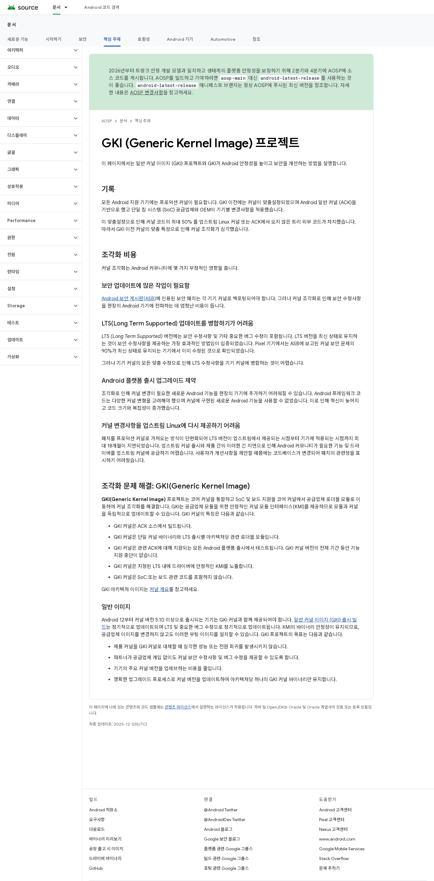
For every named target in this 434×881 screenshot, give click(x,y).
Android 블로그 (218, 829)
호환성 (144, 39)
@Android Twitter (221, 810)
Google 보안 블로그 (222, 839)
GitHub (96, 868)
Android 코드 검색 (101, 7)
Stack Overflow (334, 858)
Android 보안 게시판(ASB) (129, 299)
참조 (257, 39)
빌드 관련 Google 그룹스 (226, 858)
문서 (11, 24)
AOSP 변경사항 (146, 93)
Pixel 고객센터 (331, 819)
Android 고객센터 (335, 810)
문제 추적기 (329, 868)
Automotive (223, 39)
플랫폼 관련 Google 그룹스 (228, 848)
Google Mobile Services (341, 848)
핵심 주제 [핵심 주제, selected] (112, 39)
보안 (83, 39)
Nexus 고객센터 (333, 829)
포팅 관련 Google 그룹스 (226, 868)
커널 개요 (159, 590)
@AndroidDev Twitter (224, 819)
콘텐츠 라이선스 (178, 707)
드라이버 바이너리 (105, 858)
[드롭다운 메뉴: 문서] (68, 7)
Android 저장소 (103, 810)
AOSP (107, 121)
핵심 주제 (142, 121)
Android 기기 (180, 39)
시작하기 (54, 39)
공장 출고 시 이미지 (106, 848)
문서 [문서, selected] (57, 7)
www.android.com (337, 839)
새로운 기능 (18, 39)
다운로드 (97, 829)
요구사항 (97, 819)
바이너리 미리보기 (105, 839)
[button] (36, 50)
